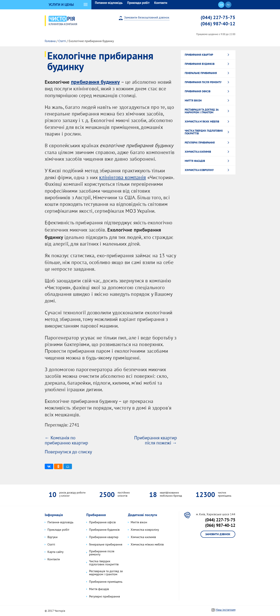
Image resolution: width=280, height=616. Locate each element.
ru (228, 5)
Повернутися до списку (68, 452)
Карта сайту (55, 552)
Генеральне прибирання (201, 72)
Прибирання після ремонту (203, 81)
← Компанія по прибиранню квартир (66, 440)
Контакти (160, 3)
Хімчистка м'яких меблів (202, 121)
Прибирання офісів (197, 91)
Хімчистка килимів (198, 151)
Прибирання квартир (199, 54)
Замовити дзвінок (217, 534)
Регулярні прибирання (200, 142)
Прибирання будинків (199, 63)
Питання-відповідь (108, 3)
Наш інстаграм (225, 609)
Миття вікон (193, 100)
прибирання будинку (94, 81)
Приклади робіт (138, 3)
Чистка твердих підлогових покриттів (204, 131)
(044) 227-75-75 (218, 17)
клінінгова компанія (122, 177)
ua (221, 5)
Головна (50, 41)
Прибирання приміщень (105, 581)
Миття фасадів (195, 160)
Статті (62, 41)
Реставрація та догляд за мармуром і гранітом (202, 110)
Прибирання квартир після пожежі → (155, 440)
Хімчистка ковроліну (199, 169)
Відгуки (52, 537)
